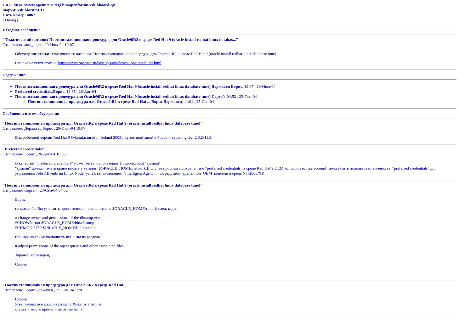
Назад (10, 20)
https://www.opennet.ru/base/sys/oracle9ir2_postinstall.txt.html (110, 62)
